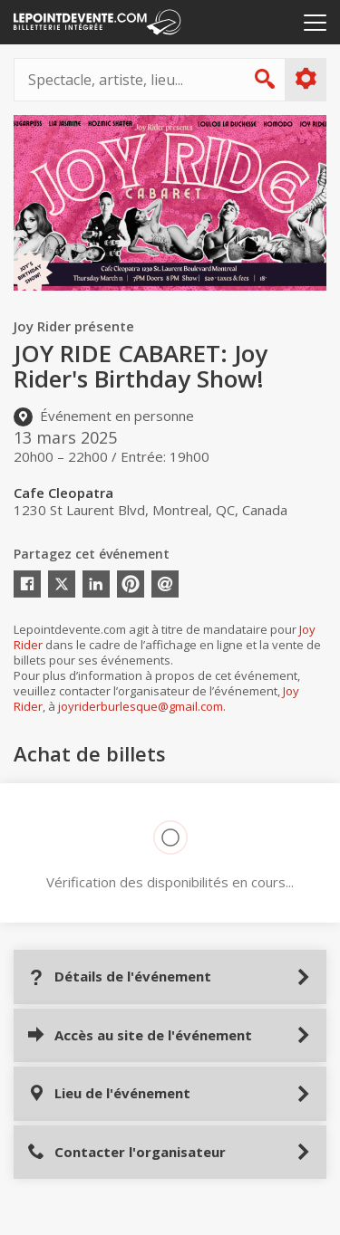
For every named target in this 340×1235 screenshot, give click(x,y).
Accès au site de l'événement (139, 1035)
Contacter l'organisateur (126, 1152)
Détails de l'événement (119, 976)
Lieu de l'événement (108, 1093)
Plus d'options (305, 79)
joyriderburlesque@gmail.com (140, 706)
